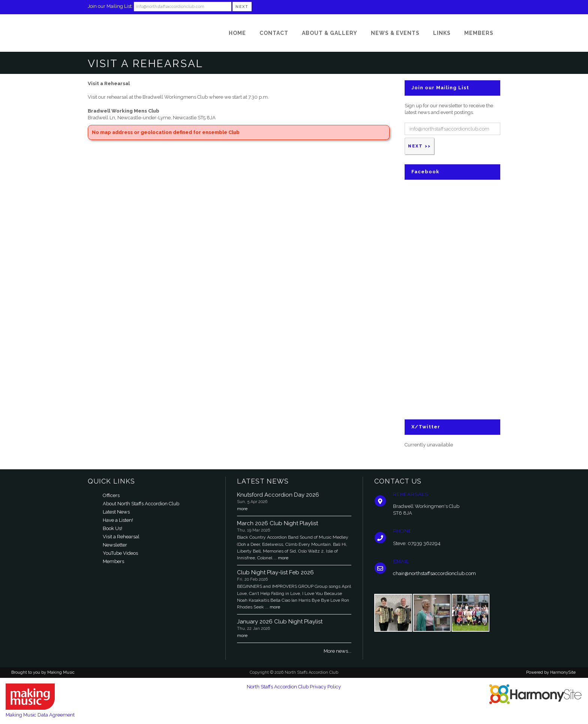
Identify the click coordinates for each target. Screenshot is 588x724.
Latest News (116, 512)
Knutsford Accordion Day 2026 (278, 494)
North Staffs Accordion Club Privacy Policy (294, 686)
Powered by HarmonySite (551, 672)
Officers (111, 495)
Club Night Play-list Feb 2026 (275, 572)
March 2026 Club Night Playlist (277, 523)
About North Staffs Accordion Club (141, 503)
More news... (337, 651)
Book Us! (112, 528)
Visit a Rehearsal (121, 536)
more (242, 508)
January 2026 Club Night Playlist (279, 621)
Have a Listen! (118, 520)
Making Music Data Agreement (40, 715)
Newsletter (115, 545)
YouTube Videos (120, 553)
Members (113, 561)
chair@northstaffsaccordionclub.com (434, 573)
